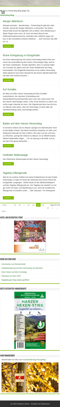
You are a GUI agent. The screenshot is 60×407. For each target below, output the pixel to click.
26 (43, 205)
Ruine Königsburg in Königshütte (21, 55)
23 (29, 205)
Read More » (8, 46)
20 (20, 205)
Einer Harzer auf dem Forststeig (14, 272)
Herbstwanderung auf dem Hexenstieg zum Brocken (22, 268)
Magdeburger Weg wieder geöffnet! (15, 280)
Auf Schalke (9, 89)
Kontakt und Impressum (40, 404)
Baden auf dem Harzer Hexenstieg (22, 123)
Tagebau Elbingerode (15, 173)
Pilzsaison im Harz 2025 (11, 276)
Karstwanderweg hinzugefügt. (34, 360)
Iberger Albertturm (13, 21)
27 (48, 208)
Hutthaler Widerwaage (15, 155)
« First (4, 205)
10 (15, 205)
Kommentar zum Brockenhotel (13, 264)
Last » (4, 211)
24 (33, 205)
